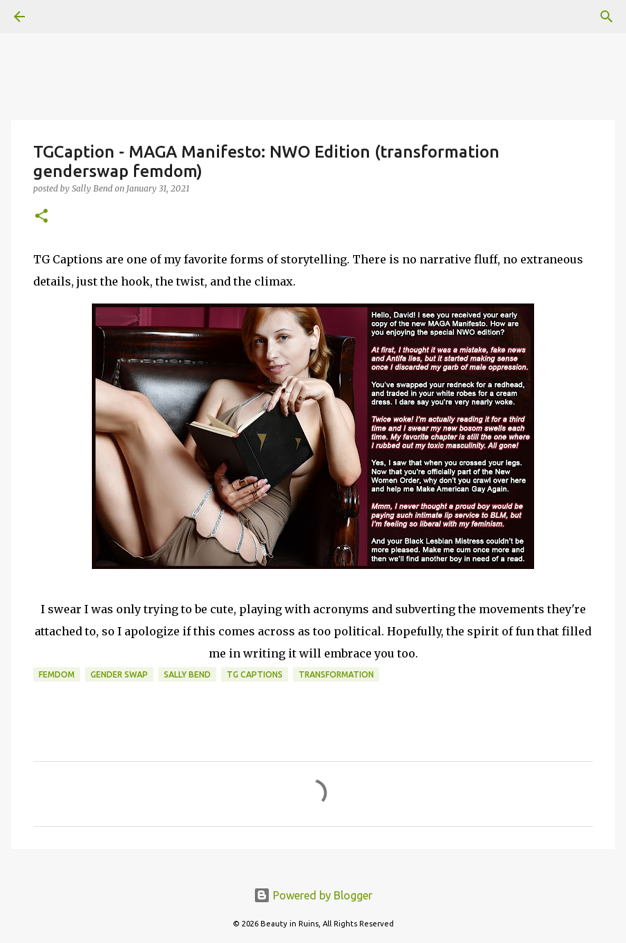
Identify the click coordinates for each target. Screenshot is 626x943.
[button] (41, 216)
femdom (57, 674)
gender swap (119, 674)
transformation (336, 674)
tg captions (255, 674)
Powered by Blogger (313, 895)
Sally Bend (187, 674)
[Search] (58, 16)
